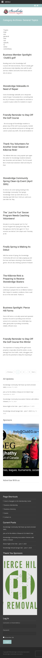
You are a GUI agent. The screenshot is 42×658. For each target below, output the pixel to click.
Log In (7, 642)
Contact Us (7, 517)
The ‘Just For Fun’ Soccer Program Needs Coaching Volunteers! (16, 215)
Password (6, 630)
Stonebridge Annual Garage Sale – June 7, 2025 (17, 411)
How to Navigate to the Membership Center (17, 501)
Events (6, 513)
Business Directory (10, 509)
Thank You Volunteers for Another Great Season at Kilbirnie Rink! (16, 147)
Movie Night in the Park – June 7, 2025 (14, 406)
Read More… (7, 76)
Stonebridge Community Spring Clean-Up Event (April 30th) (17, 181)
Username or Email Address (11, 623)
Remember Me (9, 637)
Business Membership (11, 505)
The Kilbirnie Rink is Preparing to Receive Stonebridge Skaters (13, 278)
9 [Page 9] (29, 372)
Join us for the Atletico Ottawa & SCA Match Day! (18, 392)
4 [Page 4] (23, 372)
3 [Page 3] (20, 372)
